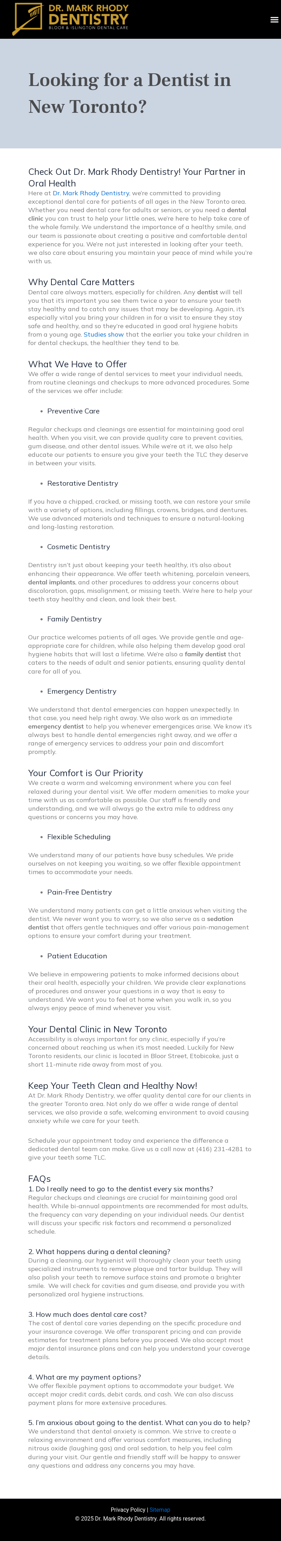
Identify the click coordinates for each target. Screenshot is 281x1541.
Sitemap (160, 1509)
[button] (274, 19)
